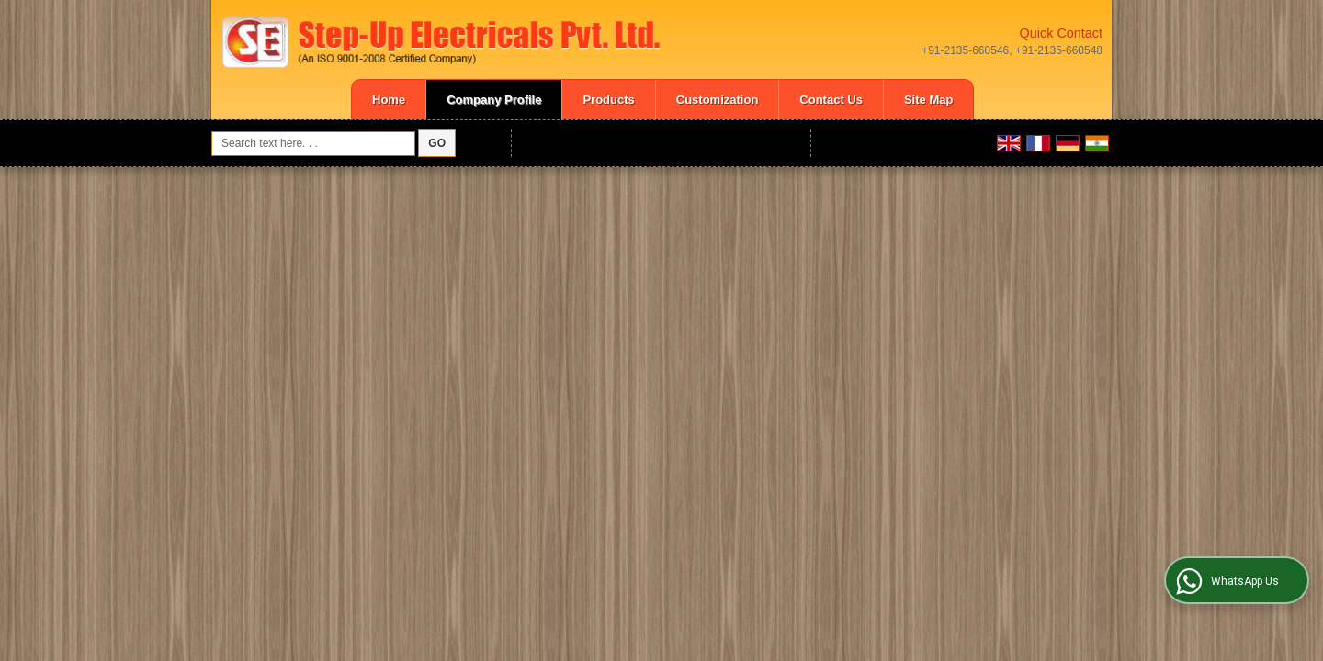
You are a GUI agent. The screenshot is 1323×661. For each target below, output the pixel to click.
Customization (717, 99)
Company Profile (494, 99)
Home (388, 99)
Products (608, 99)
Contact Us (831, 99)
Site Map (928, 99)
